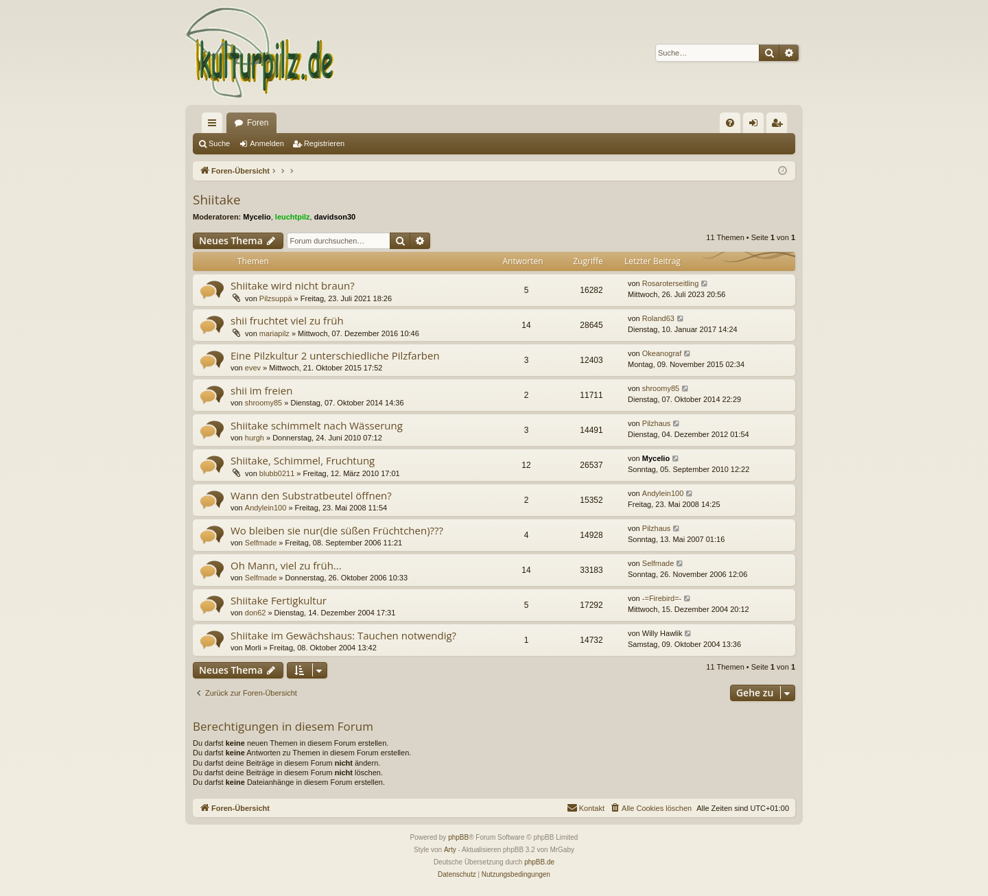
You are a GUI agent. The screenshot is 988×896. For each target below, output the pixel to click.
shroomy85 (263, 403)
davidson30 (335, 217)
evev (253, 368)
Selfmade (261, 543)
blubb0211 (276, 473)
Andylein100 (266, 508)
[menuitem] (730, 123)
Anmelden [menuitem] (756, 125)
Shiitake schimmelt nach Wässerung (317, 425)
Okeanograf (661, 353)
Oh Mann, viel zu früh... (286, 565)
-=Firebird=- (661, 598)
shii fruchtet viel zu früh (287, 320)
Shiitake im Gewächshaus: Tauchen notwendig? (343, 635)
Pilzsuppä (275, 298)
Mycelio (256, 217)
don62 (255, 613)
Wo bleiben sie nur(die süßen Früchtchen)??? (337, 530)
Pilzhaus (656, 423)
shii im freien (261, 390)
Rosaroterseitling (670, 283)
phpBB (458, 837)
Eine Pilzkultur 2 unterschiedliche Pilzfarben (335, 355)
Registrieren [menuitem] (780, 125)
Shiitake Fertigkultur (279, 600)
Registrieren (324, 143)
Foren (257, 123)
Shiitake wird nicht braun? (293, 285)
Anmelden (267, 143)
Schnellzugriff (214, 125)
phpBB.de (539, 862)
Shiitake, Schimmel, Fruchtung (303, 460)
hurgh (254, 438)
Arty (450, 849)
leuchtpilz (292, 217)
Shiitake (217, 200)
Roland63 (658, 318)
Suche (219, 143)
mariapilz (274, 333)
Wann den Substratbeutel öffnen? (311, 495)
